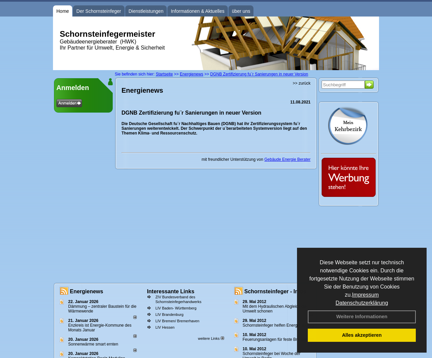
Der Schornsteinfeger (98, 11)
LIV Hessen (164, 327)
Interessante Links (170, 291)
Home (62, 11)
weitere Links (211, 338)
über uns (241, 11)
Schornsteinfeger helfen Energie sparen (278, 325)
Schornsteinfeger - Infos (275, 291)
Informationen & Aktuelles (197, 11)
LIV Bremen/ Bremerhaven (177, 321)
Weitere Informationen (361, 316)
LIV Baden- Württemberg (175, 308)
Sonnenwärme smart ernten (93, 344)
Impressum (365, 295)
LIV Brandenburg (169, 314)
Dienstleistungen (146, 11)
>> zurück (301, 83)
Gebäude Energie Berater (287, 159)
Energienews (86, 291)
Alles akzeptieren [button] (362, 335)
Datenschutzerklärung (361, 303)
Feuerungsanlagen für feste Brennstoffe (278, 339)
